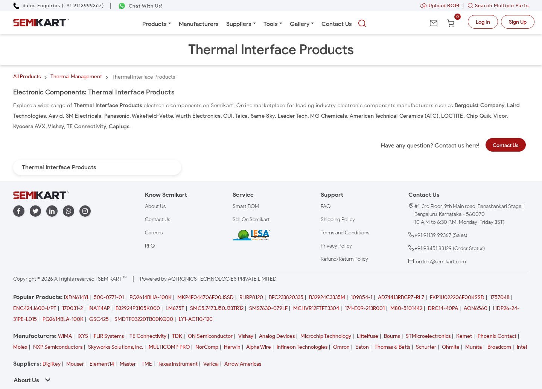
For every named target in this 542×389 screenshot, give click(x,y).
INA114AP (99, 308)
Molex (20, 347)
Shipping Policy (338, 219)
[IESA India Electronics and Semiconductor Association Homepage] (251, 235)
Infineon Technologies (302, 347)
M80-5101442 (406, 308)
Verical (211, 364)
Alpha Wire (258, 347)
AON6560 (475, 308)
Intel (522, 347)
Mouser (75, 364)
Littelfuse (367, 336)
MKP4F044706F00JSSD (205, 297)
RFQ (150, 246)
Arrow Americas (242, 364)
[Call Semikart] (58, 5)
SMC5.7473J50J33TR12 (217, 308)
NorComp (206, 347)
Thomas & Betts (392, 347)
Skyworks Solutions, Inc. (115, 347)
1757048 (500, 297)
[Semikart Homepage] (41, 22)
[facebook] (18, 211)
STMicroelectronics (428, 336)
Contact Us (336, 23)
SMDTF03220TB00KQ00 (143, 319)
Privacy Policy (336, 246)
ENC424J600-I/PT (34, 308)
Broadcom (499, 347)
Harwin (232, 347)
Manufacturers (199, 23)
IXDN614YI (76, 297)
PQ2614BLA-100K (63, 319)
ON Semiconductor (210, 336)
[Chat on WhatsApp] (140, 6)
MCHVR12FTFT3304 (316, 308)
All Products (27, 76)
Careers (154, 232)
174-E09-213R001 (365, 308)
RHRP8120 (251, 297)
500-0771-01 (109, 297)
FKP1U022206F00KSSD (457, 297)
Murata (473, 347)
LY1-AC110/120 (196, 319)
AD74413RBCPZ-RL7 (401, 297)
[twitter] (35, 211)
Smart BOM (246, 206)
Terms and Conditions (345, 232)
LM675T (175, 308)
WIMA (65, 336)
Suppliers (238, 23)
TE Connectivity (147, 336)
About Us (155, 206)
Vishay (245, 336)
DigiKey (52, 364)
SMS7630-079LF (268, 308)
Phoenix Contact (497, 336)
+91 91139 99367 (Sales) (440, 235)
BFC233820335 (286, 297)
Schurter (426, 347)
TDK (177, 336)
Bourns (392, 336)
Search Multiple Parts (496, 5)
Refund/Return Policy (344, 259)
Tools (270, 23)
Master (128, 364)
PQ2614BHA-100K (150, 297)
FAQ (325, 206)
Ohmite (451, 347)
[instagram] (85, 211)
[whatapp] (68, 211)
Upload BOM (440, 5)
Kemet (464, 336)
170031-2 (72, 308)
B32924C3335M (327, 297)
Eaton (362, 347)
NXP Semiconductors (57, 347)
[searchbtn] (362, 23)
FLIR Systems (109, 336)
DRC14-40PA (443, 308)
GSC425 (99, 319)
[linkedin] (52, 211)
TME (147, 364)
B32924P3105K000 (138, 308)
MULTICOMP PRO (169, 347)
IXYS (83, 336)
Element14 (102, 364)
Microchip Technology (325, 336)
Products (154, 23)
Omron (341, 347)
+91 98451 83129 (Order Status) (449, 248)
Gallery (299, 23)
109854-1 (361, 297)
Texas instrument (178, 364)
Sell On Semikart (251, 219)
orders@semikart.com (441, 261)
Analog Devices (277, 336)
